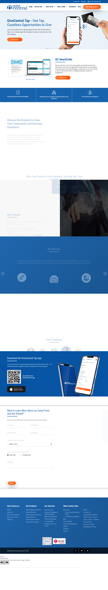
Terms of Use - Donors (90, 517)
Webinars (10, 520)
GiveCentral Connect (32, 520)
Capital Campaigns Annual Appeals (51, 514)
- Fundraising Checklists (72, 517)
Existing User (25, 455)
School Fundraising (50, 519)
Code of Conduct (88, 525)
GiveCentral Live (31, 513)
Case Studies (67, 522)
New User (11, 455)
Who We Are (38, 7)
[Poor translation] (6, 563)
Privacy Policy (87, 522)
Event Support (49, 510)
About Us (10, 513)
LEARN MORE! (15, 39)
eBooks (65, 527)
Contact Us (87, 513)
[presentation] (20, 475)
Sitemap (66, 529)
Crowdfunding (49, 522)
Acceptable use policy (90, 515)
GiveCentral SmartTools (33, 510)
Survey (65, 532)
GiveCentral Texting (32, 522)
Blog (79, 7)
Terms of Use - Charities (91, 520)
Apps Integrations (51, 517)
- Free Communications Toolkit (72, 514)
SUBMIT (13, 483)
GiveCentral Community (33, 515)
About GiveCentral (13, 515)
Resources (72, 7)
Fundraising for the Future (50, 525)
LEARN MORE (62, 77)
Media (85, 510)
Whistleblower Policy (89, 527)
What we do (49, 7)
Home (30, 7)
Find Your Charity (92, 7)
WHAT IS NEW (61, 7)
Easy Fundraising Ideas (70, 524)
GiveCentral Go (31, 517)
